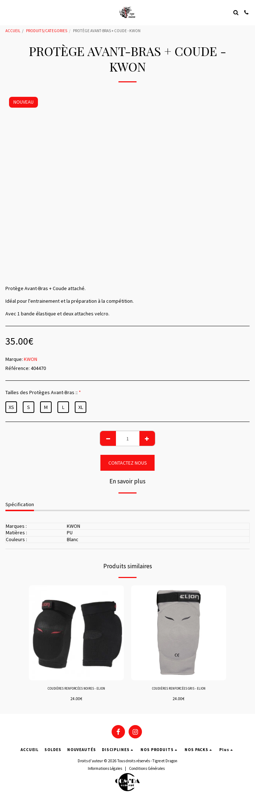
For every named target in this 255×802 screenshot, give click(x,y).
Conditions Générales (147, 768)
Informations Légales (105, 768)
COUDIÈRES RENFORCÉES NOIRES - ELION (76, 688)
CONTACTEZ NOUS (127, 463)
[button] (8, 12)
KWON (30, 359)
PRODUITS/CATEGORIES (46, 30)
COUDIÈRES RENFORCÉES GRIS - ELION (179, 688)
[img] (76, 632)
